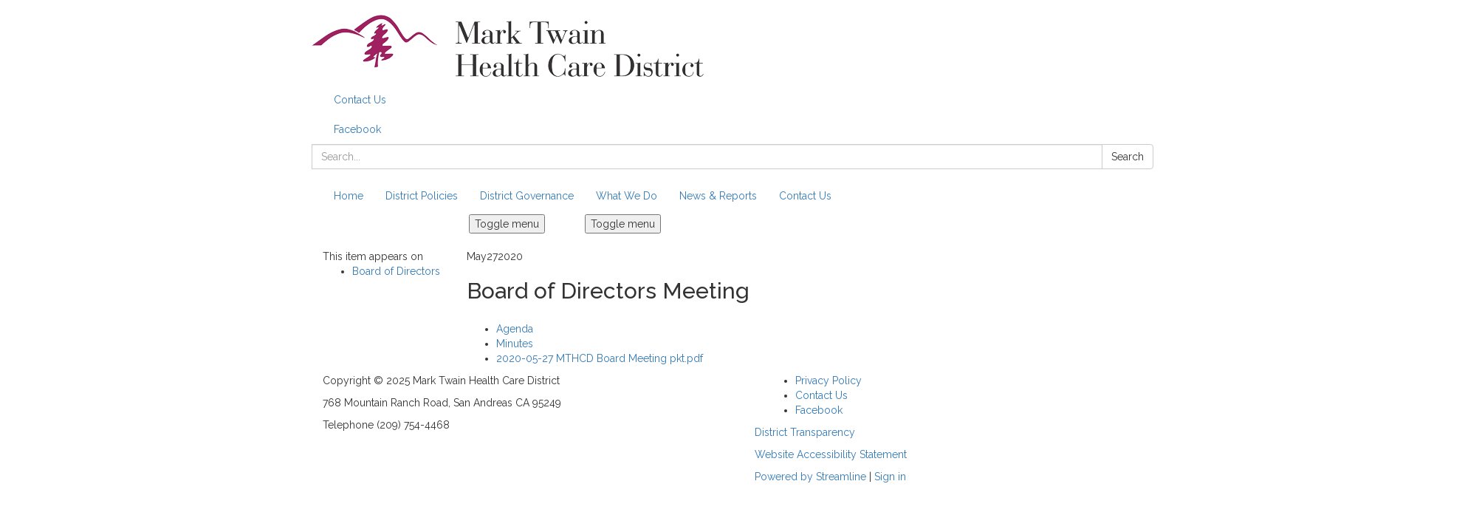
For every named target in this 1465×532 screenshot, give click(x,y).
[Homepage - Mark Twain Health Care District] (732, 46)
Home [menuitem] (348, 196)
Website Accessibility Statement (831, 454)
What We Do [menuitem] (626, 196)
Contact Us (360, 100)
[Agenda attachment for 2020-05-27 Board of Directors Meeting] (514, 329)
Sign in (890, 476)
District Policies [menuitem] (421, 196)
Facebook (357, 129)
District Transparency (805, 432)
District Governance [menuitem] (527, 196)
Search (1127, 157)
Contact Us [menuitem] (805, 196)
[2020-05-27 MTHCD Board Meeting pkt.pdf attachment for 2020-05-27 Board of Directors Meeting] (599, 358)
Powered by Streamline (810, 476)
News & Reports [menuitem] (718, 196)
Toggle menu (507, 224)
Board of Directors (396, 271)
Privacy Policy (828, 380)
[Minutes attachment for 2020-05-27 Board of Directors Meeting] (514, 343)
